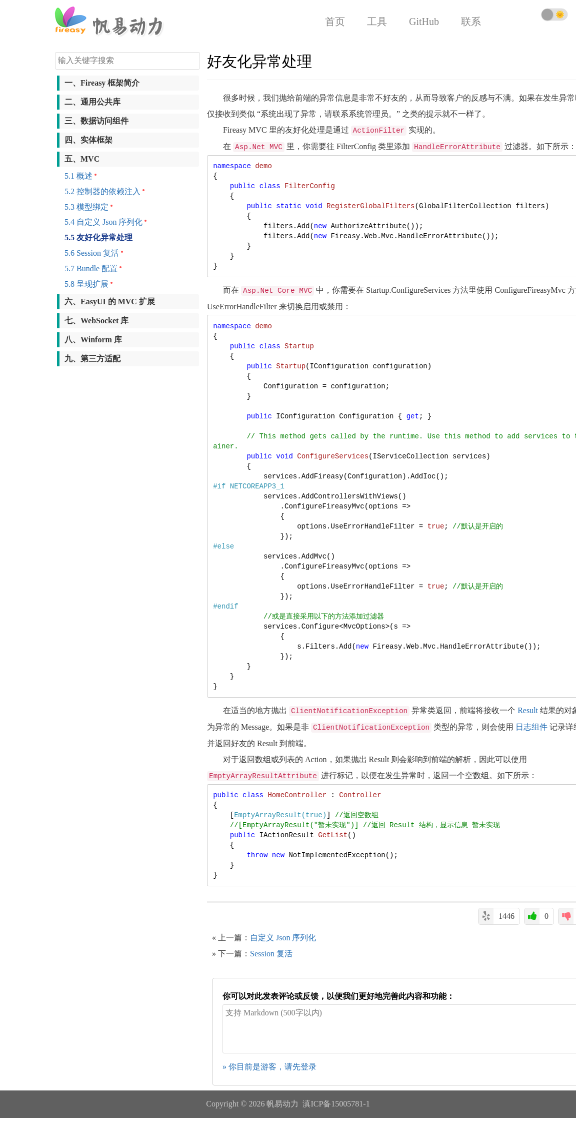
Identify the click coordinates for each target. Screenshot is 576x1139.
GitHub (424, 21)
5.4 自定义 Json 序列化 (103, 222)
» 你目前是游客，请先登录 (269, 1066)
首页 (335, 21)
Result (528, 710)
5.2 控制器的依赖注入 (102, 191)
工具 (377, 21)
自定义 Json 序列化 (283, 937)
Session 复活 (271, 953)
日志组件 (532, 727)
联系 (471, 21)
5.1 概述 (78, 176)
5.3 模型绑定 (86, 207)
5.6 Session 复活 (91, 253)
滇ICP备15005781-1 (336, 1103)
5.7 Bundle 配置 (91, 268)
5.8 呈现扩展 (86, 284)
